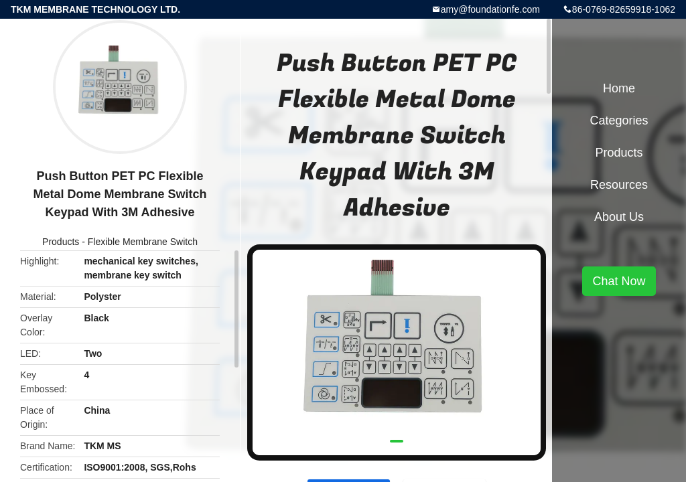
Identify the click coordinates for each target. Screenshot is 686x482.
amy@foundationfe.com (490, 9)
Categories (619, 120)
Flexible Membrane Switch (143, 241)
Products (60, 241)
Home (619, 88)
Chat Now (618, 281)
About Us (619, 217)
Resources (619, 184)
